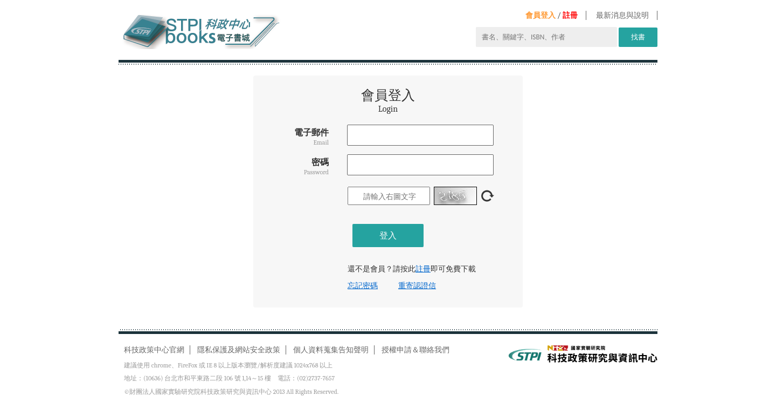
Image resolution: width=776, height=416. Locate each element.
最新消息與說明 (622, 15)
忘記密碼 (363, 285)
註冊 (570, 15)
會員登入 (540, 15)
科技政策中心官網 (154, 349)
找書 (638, 37)
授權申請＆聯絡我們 (415, 349)
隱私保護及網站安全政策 (238, 349)
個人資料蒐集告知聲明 (331, 349)
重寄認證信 (417, 285)
